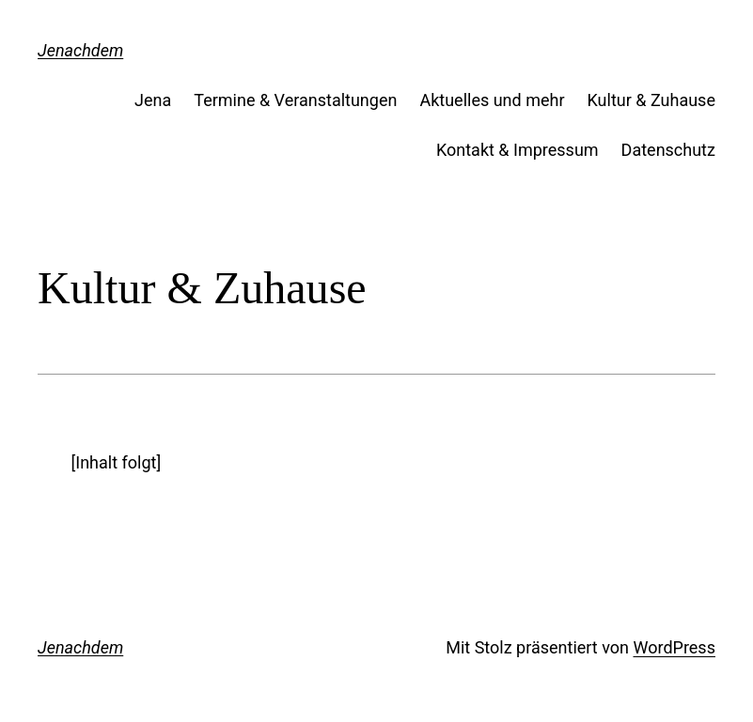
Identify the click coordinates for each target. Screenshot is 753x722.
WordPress (673, 647)
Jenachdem (80, 50)
